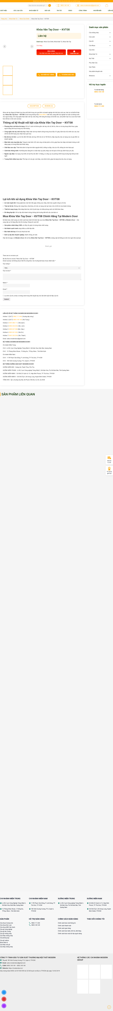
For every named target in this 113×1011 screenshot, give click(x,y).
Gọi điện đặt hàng (46, 75)
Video (70, 10)
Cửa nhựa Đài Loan (6, 925)
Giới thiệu (3, 10)
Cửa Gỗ (91, 41)
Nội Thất (91, 58)
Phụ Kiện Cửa (93, 63)
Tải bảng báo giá (66, 75)
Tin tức (59, 10)
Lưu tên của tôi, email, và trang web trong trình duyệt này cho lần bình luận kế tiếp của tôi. (31, 296)
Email (5, 289)
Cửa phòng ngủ (4, 938)
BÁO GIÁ (47, 10)
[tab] (34, 106)
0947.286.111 (13, 323)
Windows (92, 76)
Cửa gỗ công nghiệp (6, 929)
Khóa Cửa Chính (48, 41)
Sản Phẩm (92, 67)
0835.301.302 (13, 332)
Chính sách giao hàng (64, 928)
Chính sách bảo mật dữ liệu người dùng (70, 933)
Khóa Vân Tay (67, 41)
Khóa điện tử (4, 942)
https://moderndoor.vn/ (16, 968)
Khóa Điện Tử (33, 10)
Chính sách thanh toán (64, 925)
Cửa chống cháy (94, 32)
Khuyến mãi (97, 10)
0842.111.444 (17, 316)
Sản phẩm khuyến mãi (95, 71)
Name (5, 283)
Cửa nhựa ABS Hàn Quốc (7, 927)
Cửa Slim (92, 50)
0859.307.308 (13, 329)
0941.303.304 (13, 335)
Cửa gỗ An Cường (5, 931)
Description (34, 106)
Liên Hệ (110, 10)
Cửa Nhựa (92, 45)
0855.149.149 (17, 319)
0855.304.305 (13, 326)
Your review (7, 271)
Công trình (83, 10)
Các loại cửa (18, 10)
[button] (32, 46)
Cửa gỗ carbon (4, 940)
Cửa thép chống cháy (6, 935)
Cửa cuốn (92, 37)
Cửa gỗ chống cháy (6, 933)
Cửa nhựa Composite (6, 923)
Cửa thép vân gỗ (5, 944)
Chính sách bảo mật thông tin (67, 923)
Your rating (6, 264)
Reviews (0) (49, 106)
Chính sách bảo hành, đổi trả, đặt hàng (69, 931)
